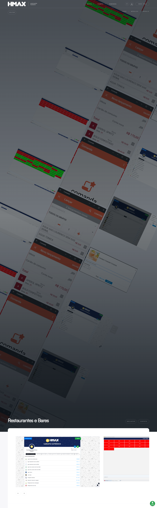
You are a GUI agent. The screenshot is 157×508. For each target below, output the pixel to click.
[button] (90, 4)
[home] (44, 4)
